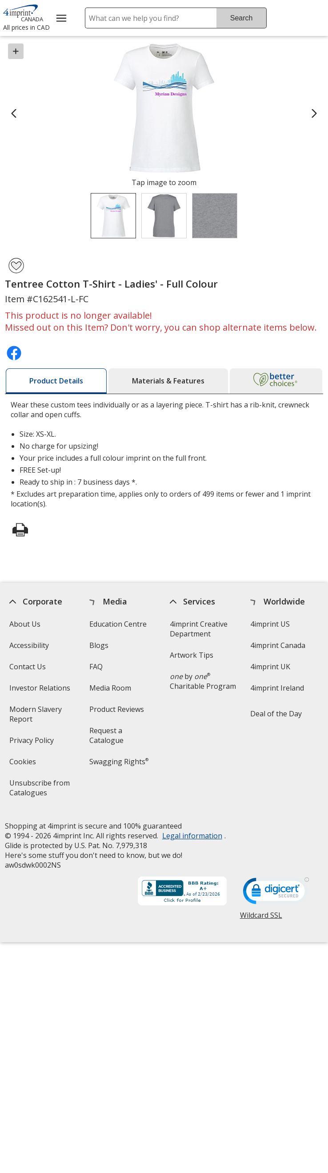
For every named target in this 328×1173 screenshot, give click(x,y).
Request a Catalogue (107, 735)
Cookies (23, 764)
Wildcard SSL (261, 918)
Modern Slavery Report (35, 717)
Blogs (99, 645)
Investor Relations (40, 691)
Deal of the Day (276, 714)
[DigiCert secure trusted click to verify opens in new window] (276, 893)
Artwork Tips (192, 655)
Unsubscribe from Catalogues (42, 790)
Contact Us (27, 666)
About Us (24, 624)
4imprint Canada (277, 645)
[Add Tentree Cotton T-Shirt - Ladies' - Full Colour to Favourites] (16, 265)
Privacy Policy (32, 743)
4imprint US (270, 624)
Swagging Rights (119, 761)
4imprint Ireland (277, 688)
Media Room (111, 688)
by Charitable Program (203, 681)
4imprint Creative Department (199, 629)
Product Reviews (117, 709)
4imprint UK (270, 666)
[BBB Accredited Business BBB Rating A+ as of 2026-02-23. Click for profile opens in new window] (182, 892)
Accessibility (29, 645)
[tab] (56, 381)
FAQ (96, 666)
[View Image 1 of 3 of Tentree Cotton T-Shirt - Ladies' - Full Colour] (113, 216)
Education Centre (118, 624)
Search (241, 18)
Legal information (192, 836)
